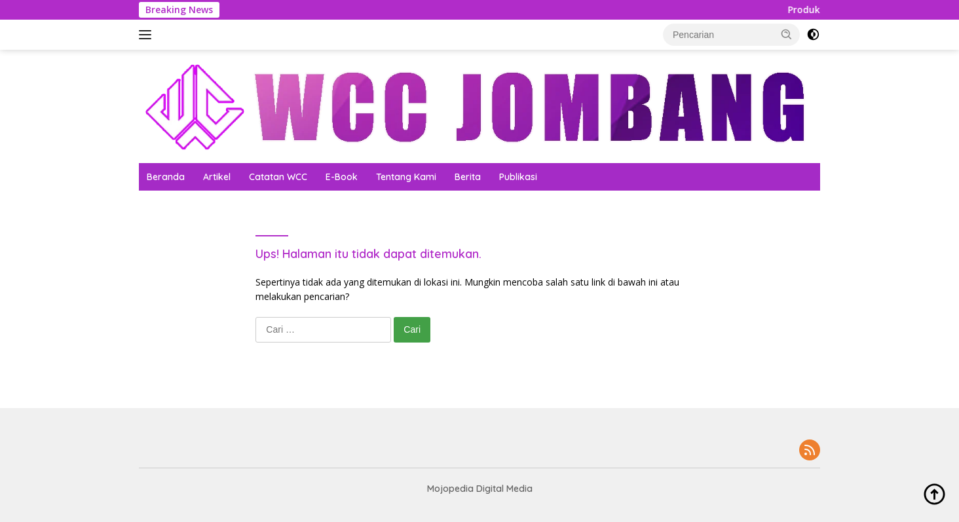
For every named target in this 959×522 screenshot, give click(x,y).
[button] (787, 34)
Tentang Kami (406, 177)
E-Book (342, 177)
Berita (468, 177)
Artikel (217, 177)
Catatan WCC (278, 177)
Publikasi (518, 177)
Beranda (166, 177)
